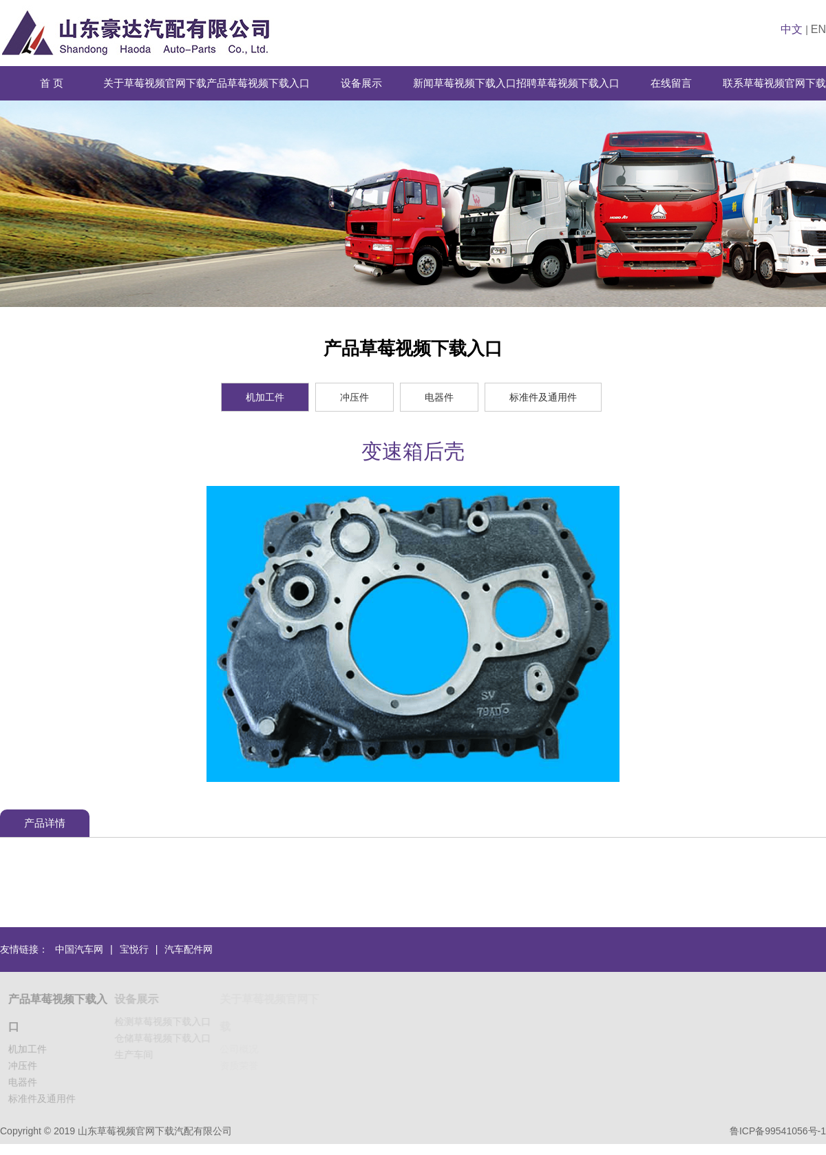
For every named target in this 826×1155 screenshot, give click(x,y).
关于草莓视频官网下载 (154, 83)
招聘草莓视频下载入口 (568, 83)
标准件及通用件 (543, 397)
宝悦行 (134, 949)
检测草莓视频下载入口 (164, 1021)
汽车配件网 (189, 949)
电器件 (439, 397)
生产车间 (135, 1054)
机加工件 (265, 397)
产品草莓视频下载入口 (258, 83)
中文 (792, 29)
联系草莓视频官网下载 (774, 83)
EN (818, 29)
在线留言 (671, 83)
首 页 (51, 83)
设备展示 (361, 83)
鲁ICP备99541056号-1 (778, 1130)
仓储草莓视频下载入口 (164, 1037)
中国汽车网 (79, 949)
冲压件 (354, 397)
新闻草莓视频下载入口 (464, 83)
